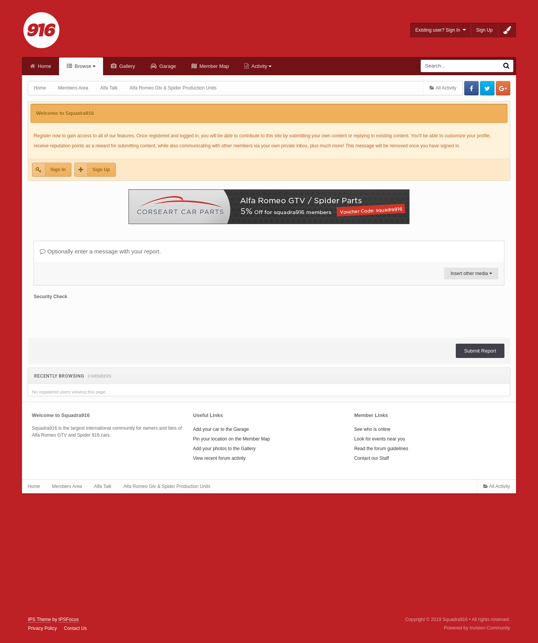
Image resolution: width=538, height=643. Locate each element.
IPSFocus (69, 619)
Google (503, 88)
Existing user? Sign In (440, 30)
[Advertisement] (269, 555)
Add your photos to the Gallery (224, 448)
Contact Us (75, 628)
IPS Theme (39, 619)
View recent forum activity (219, 458)
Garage (167, 66)
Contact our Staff (371, 458)
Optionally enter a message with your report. (100, 251)
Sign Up (484, 30)
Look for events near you (379, 439)
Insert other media (471, 273)
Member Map (213, 66)
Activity (260, 66)
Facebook (471, 88)
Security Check (50, 296)
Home (43, 66)
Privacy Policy (42, 628)
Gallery (126, 66)
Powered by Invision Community (477, 628)
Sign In (58, 169)
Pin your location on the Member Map (231, 439)
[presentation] (92, 317)
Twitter (487, 88)
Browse (84, 66)
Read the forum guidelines (381, 448)
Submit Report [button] (480, 351)
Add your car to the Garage (221, 429)
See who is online (372, 429)
